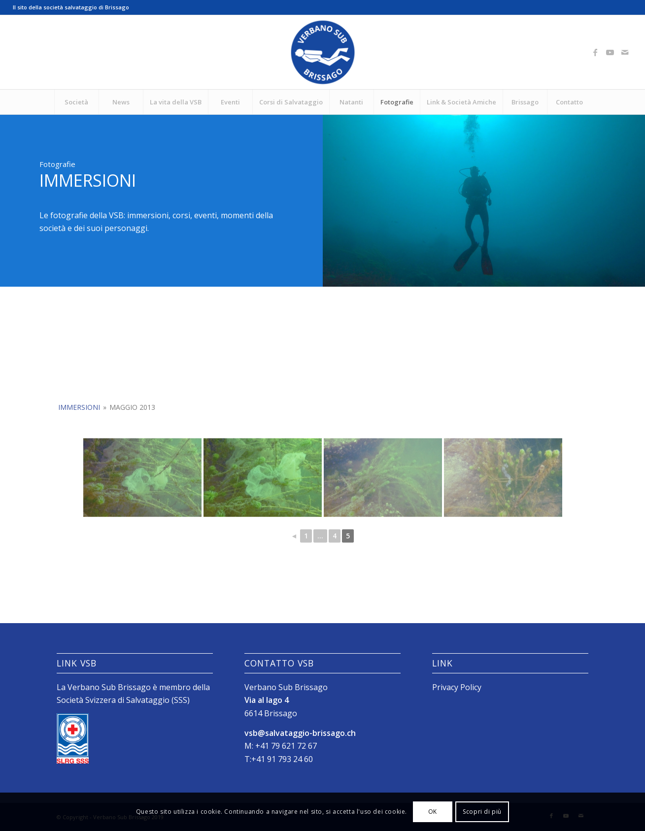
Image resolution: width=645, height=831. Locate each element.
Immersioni (79, 446)
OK (432, 811)
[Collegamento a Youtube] (610, 52)
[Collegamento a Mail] (624, 52)
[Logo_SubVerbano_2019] (323, 52)
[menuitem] (76, 102)
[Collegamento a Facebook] (595, 52)
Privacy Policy (456, 687)
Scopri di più (482, 811)
